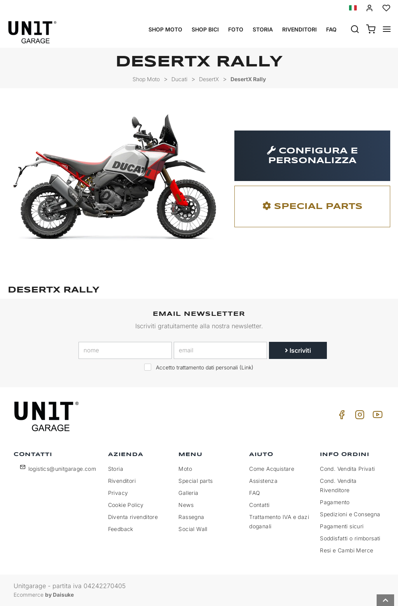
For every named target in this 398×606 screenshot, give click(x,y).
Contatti (259, 505)
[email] (220, 350)
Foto (235, 29)
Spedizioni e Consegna (350, 514)
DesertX (209, 79)
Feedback (120, 529)
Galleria (188, 492)
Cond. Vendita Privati (347, 468)
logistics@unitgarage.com (62, 468)
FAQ (254, 492)
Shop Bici (205, 29)
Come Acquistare (271, 468)
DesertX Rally (248, 79)
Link (246, 367)
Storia (263, 29)
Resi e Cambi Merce (346, 550)
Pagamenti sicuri (341, 526)
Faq (331, 29)
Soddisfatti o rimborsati (350, 538)
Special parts (195, 480)
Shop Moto (165, 29)
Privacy (118, 492)
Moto (185, 468)
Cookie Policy (126, 505)
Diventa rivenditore (133, 517)
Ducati (179, 79)
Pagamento (335, 502)
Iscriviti (298, 350)
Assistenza (263, 480)
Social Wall (192, 529)
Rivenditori (299, 29)
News (186, 505)
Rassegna (191, 517)
